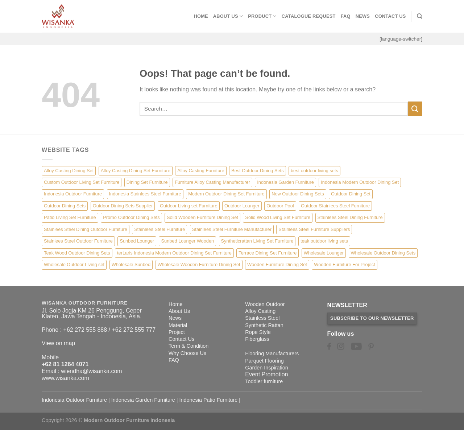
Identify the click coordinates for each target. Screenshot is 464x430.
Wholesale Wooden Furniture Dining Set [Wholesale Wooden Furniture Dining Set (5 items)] (199, 264)
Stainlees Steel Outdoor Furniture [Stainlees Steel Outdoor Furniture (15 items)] (78, 241)
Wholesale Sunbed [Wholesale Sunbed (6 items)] (131, 264)
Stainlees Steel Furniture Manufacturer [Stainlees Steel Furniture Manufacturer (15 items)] (232, 229)
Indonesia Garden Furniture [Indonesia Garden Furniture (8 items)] (285, 182)
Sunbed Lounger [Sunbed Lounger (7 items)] (137, 241)
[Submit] (415, 109)
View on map (58, 343)
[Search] (419, 16)
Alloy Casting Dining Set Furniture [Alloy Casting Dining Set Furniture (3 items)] (135, 170)
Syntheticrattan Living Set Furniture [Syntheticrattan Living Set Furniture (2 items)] (257, 241)
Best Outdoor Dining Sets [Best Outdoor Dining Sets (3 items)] (257, 170)
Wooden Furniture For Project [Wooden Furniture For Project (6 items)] (344, 264)
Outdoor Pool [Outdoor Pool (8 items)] (280, 205)
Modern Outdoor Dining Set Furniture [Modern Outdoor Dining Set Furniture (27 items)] (226, 194)
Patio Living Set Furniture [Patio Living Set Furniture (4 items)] (70, 217)
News (363, 16)
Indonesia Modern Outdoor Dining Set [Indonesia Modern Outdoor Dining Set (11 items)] (360, 182)
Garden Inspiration (266, 368)
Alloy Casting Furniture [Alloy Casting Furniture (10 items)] (200, 170)
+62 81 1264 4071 (65, 364)
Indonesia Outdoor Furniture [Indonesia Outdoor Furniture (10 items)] (73, 194)
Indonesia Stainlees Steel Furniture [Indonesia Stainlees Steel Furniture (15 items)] (145, 194)
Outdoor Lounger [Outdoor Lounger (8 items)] (242, 205)
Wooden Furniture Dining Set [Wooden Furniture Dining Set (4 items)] (277, 264)
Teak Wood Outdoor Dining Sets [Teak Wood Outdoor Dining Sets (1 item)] (77, 253)
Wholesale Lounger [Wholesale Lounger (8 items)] (324, 253)
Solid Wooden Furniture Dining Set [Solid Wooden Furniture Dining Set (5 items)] (202, 217)
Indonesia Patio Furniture (208, 400)
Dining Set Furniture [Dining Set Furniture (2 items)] (147, 182)
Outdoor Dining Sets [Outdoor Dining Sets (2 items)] (65, 205)
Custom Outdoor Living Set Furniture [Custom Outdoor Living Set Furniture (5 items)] (81, 182)
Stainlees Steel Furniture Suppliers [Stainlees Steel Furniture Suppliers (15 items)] (314, 229)
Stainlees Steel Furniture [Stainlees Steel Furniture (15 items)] (159, 229)
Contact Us (390, 16)
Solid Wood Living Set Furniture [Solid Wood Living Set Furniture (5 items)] (277, 217)
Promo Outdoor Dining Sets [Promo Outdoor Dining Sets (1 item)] (131, 217)
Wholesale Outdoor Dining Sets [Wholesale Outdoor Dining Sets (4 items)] (383, 253)
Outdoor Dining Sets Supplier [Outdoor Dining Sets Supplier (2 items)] (123, 205)
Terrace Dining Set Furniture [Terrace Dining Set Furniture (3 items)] (268, 253)
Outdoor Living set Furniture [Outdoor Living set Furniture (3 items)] (189, 205)
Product (262, 16)
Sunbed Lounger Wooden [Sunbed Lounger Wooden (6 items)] (187, 241)
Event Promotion (266, 374)
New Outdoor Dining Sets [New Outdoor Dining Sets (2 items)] (298, 194)
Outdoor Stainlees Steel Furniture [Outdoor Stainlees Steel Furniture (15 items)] (335, 205)
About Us (228, 16)
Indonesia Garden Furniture (143, 400)
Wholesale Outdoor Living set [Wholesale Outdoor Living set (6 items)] (74, 264)
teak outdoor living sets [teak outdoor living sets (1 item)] (324, 241)
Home (201, 16)
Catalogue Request (309, 16)
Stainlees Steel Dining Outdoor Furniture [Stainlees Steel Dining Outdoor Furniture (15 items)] (85, 229)
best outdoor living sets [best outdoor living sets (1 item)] (314, 170)
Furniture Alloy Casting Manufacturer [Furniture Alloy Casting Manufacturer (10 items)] (212, 182)
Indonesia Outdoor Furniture (74, 400)
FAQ (346, 16)
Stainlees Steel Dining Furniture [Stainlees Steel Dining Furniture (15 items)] (350, 217)
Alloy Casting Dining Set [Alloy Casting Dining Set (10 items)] (69, 170)
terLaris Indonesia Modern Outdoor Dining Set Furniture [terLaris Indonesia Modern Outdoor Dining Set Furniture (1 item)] (174, 253)
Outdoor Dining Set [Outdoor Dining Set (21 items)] (350, 194)
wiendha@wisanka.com (91, 371)
